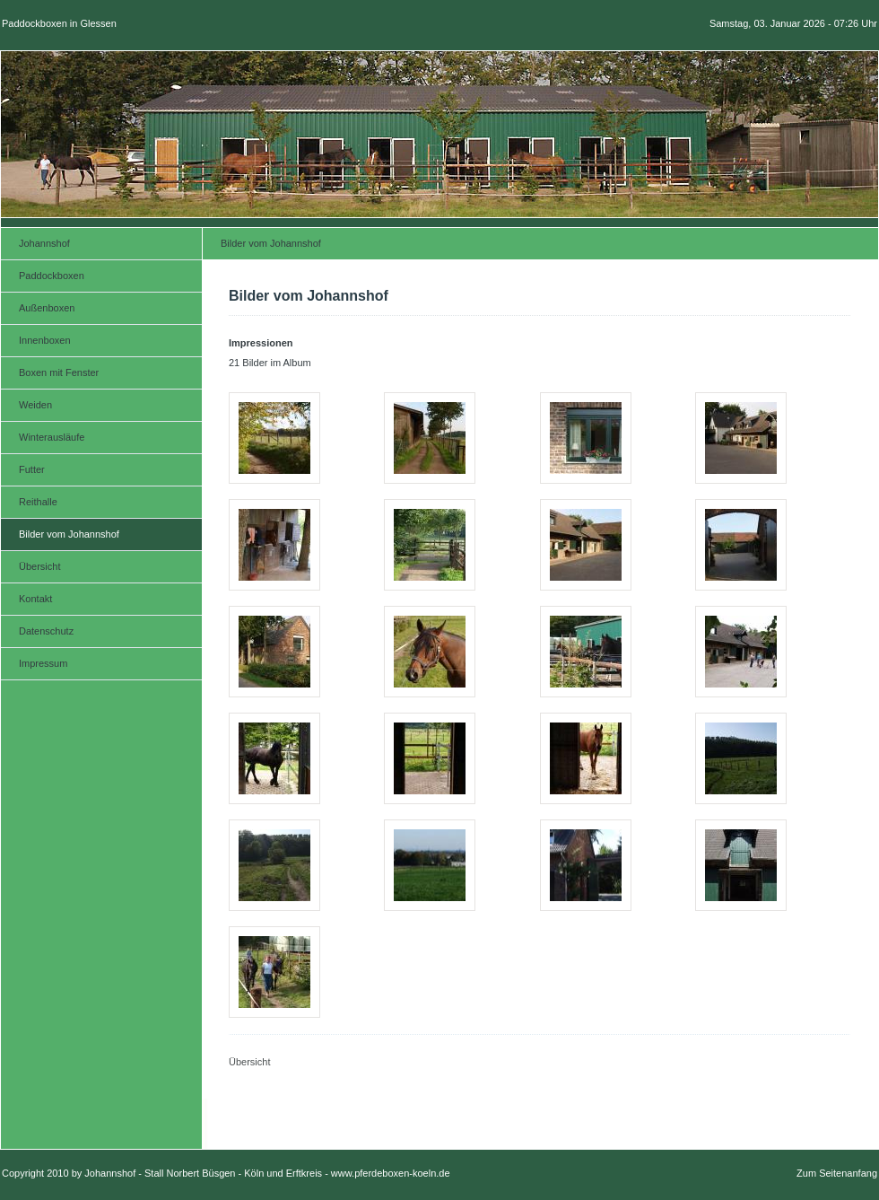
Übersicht (249, 1061)
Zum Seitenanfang (836, 1173)
